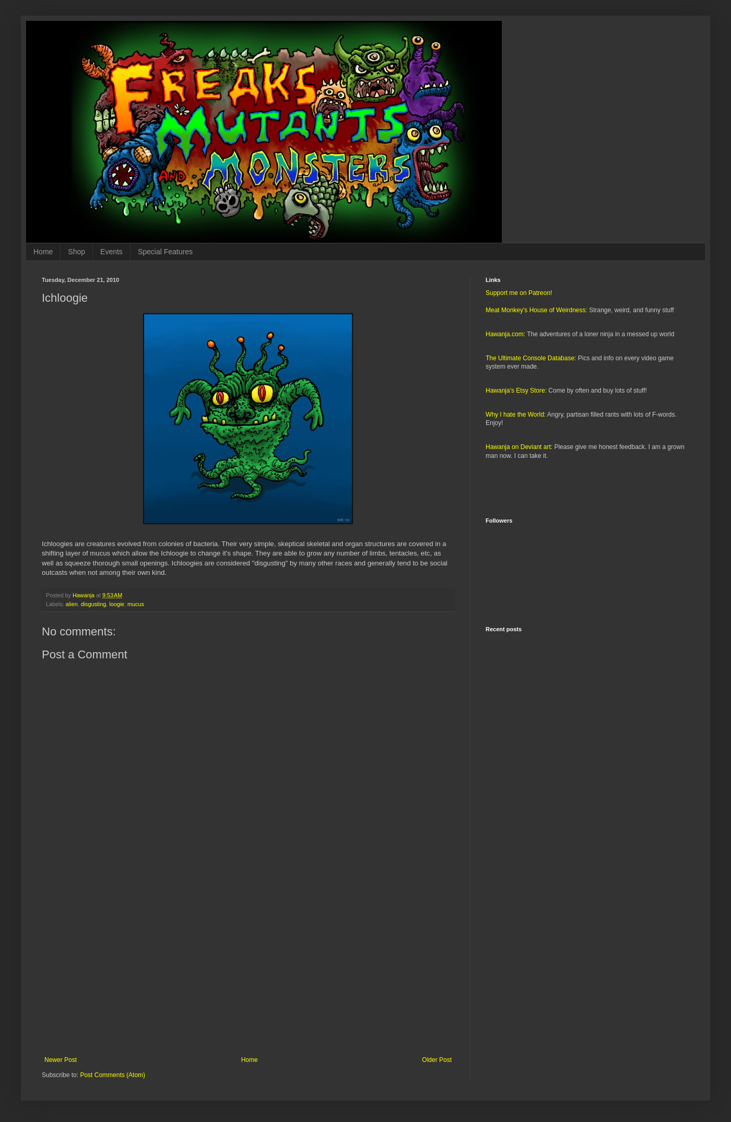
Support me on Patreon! (519, 293)
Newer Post (60, 1060)
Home (43, 251)
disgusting (94, 604)
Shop (76, 251)
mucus (135, 604)
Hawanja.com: (505, 334)
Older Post (437, 1060)
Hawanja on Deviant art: (519, 447)
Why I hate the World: (516, 414)
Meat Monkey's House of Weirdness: (536, 310)
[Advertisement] (248, 970)
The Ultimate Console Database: (531, 358)
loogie (116, 604)
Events (111, 251)
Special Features (165, 251)
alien (72, 604)
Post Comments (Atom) (112, 1075)
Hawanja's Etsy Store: (516, 390)
